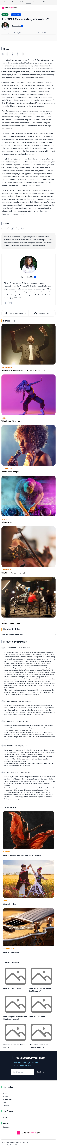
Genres (4, 418)
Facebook (6, 1127)
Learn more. (28, 3)
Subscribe (40, 1072)
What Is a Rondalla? (11, 952)
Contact (6, 1118)
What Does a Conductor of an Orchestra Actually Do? (23, 370)
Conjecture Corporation (21, 1142)
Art (4, 1091)
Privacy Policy (5, 1145)
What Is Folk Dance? (11, 904)
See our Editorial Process (15, 313)
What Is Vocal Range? (10, 471)
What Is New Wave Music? (12, 421)
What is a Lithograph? (12, 988)
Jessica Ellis (16, 26)
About (5, 1115)
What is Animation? (37, 1016)
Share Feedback (41, 313)
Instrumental (7, 367)
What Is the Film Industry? (12, 623)
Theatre (6, 852)
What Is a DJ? (6, 522)
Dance (5, 900)
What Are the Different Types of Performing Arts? (23, 855)
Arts (3, 620)
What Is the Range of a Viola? (13, 573)
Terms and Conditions (16, 1145)
